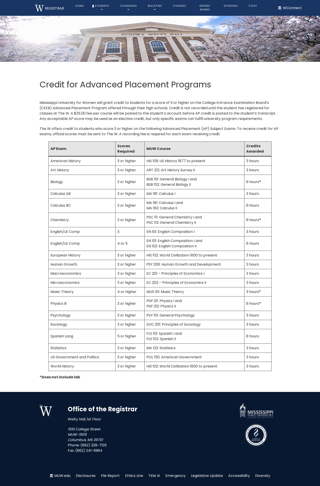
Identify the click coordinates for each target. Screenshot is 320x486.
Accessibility (239, 475)
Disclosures (86, 475)
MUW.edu (62, 475)
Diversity (262, 475)
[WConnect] (290, 7)
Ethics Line (134, 475)
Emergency (175, 475)
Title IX (154, 475)
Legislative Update (207, 475)
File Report (110, 475)
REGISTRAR (54, 8)
